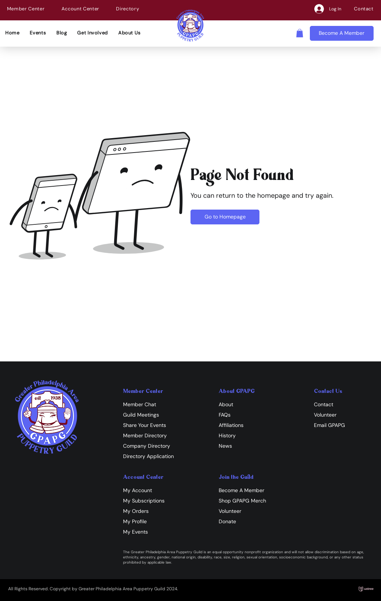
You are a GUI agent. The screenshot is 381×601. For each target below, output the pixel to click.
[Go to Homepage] (224, 217)
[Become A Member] (342, 33)
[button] (26, 8)
